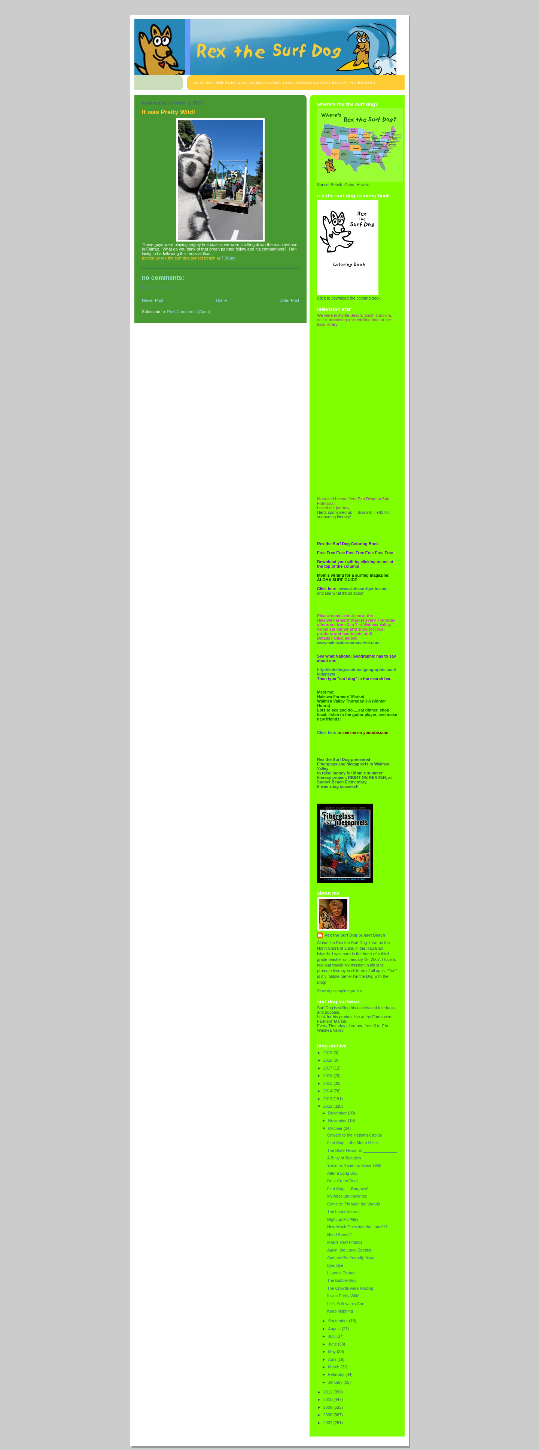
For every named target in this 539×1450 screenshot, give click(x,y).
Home (221, 300)
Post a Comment (157, 287)
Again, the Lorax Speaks (349, 1250)
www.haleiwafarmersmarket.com (348, 642)
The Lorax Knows (343, 1211)
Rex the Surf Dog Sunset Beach (355, 935)
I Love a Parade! (342, 1273)
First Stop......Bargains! (347, 1188)
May (332, 1351)
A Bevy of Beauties (344, 1158)
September (338, 1321)
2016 (328, 1075)
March (334, 1367)
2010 (328, 1399)
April (333, 1359)
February (336, 1374)
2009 (328, 1407)
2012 (328, 1106)
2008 (328, 1415)
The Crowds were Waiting (350, 1288)
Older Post (289, 300)
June (333, 1344)
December (338, 1113)
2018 (328, 1060)
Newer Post (152, 300)
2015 (328, 1083)
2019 (328, 1052)
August (335, 1328)
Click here (327, 732)
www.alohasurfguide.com (363, 588)
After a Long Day (342, 1173)
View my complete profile (339, 990)
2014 (328, 1091)
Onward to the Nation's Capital (354, 1135)
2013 (328, 1098)
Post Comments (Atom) (188, 311)
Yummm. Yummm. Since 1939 (354, 1165)
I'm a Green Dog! (342, 1180)
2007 (328, 1422)
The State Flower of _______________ (362, 1150)
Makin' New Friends (344, 1242)
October (336, 1128)
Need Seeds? (339, 1234)
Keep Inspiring (340, 1311)
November (338, 1120)
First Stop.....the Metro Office (353, 1142)
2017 (328, 1068)
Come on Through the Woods (353, 1204)
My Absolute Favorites (347, 1196)
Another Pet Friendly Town (350, 1257)
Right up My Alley (342, 1219)
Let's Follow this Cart (346, 1303)
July (332, 1336)
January (336, 1382)
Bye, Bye (335, 1265)
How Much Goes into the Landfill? (357, 1227)
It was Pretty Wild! (343, 1295)
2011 (328, 1392)
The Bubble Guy (341, 1280)
